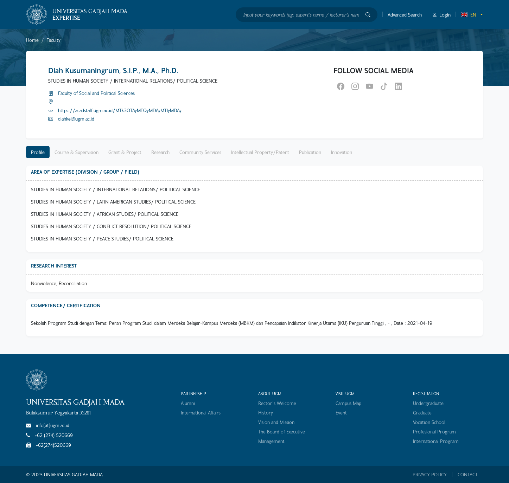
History (265, 413)
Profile (38, 152)
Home (32, 40)
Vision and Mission (276, 422)
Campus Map (348, 403)
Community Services (200, 152)
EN (468, 15)
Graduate (422, 413)
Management (271, 441)
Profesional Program (434, 431)
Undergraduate (428, 403)
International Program (436, 441)
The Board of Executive (281, 431)
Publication (310, 152)
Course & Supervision (76, 152)
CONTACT (468, 474)
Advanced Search (405, 15)
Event (341, 413)
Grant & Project (124, 152)
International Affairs (201, 413)
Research (160, 152)
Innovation (341, 152)
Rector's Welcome (277, 403)
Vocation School (429, 422)
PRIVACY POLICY (430, 474)
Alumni (188, 403)
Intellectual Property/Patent (260, 152)
